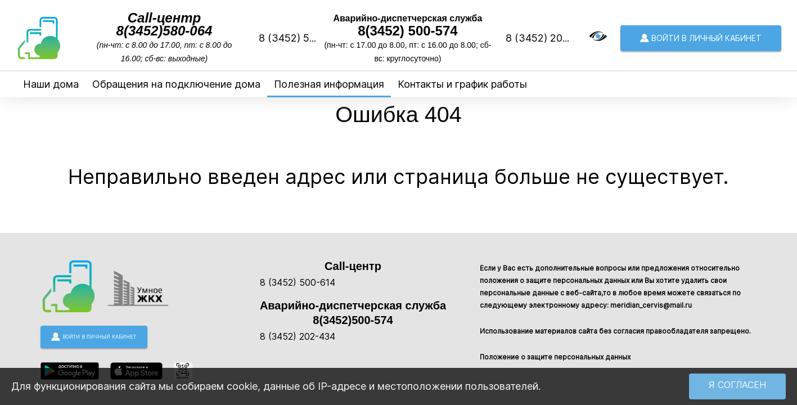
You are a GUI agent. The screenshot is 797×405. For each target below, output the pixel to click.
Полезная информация (329, 84)
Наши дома (51, 84)
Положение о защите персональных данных (555, 357)
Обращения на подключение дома (176, 84)
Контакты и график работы (462, 84)
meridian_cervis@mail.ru (651, 305)
